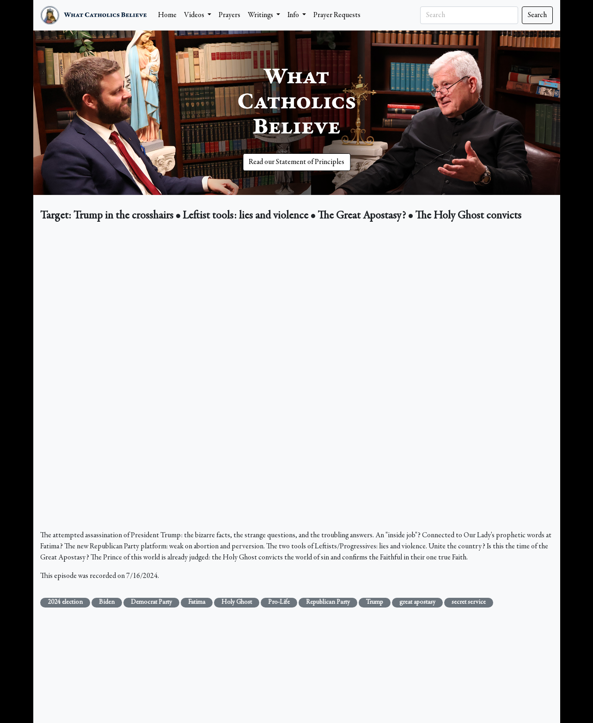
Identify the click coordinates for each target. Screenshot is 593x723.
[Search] (469, 15)
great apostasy (417, 602)
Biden (107, 602)
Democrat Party (151, 602)
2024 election (65, 602)
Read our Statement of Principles (296, 162)
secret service (469, 602)
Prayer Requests (337, 15)
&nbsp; (296, 378)
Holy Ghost (236, 602)
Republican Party (328, 602)
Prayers (229, 15)
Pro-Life (279, 602)
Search (537, 15)
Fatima (196, 602)
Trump (374, 602)
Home (167, 15)
